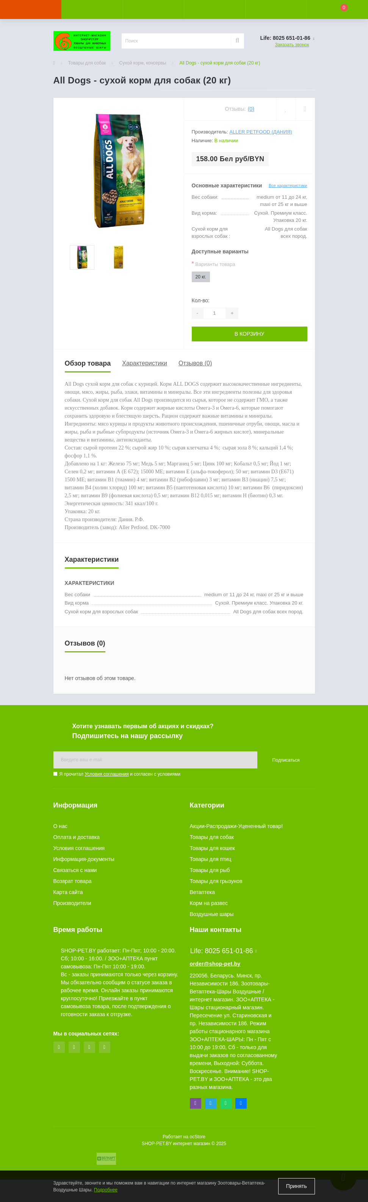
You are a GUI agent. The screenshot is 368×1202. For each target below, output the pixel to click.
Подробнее (105, 1190)
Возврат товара (72, 881)
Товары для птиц (211, 859)
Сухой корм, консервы (142, 63)
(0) (251, 109)
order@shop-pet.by (215, 964)
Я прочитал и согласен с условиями (120, 774)
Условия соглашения (106, 774)
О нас (60, 826)
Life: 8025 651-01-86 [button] (223, 951)
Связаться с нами (75, 870)
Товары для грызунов (216, 881)
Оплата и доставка (76, 837)
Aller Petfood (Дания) (260, 132)
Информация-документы (83, 859)
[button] (153, 9)
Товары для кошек (212, 848)
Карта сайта (68, 892)
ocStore (197, 1136)
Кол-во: (201, 300)
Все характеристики (288, 185)
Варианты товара (213, 264)
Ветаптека (202, 892)
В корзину (250, 334)
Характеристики (144, 363)
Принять (296, 1186)
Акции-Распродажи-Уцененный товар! (236, 826)
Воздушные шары (212, 914)
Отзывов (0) (195, 363)
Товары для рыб (210, 870)
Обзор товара (88, 363)
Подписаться (286, 760)
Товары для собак (87, 63)
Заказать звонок (292, 44)
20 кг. (201, 277)
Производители (72, 903)
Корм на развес (209, 903)
